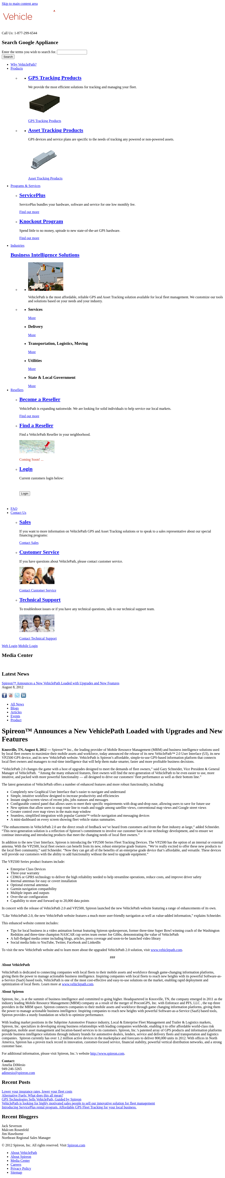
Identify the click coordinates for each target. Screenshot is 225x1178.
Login (26, 469)
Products (17, 68)
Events (15, 716)
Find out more (29, 212)
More (32, 318)
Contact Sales (29, 543)
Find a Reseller (36, 425)
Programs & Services (25, 186)
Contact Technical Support (38, 638)
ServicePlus (32, 195)
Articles (16, 712)
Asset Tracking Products (55, 130)
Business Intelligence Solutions (45, 255)
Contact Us (18, 512)
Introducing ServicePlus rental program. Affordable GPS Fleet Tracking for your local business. (69, 1107)
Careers (16, 1164)
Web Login (9, 646)
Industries (17, 245)
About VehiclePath (24, 1153)
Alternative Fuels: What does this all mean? (32, 1095)
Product (16, 720)
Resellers (17, 390)
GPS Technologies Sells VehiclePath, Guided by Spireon (41, 1099)
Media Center (20, 1160)
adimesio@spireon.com (18, 1073)
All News (17, 704)
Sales (25, 522)
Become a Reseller (39, 399)
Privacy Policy (21, 1168)
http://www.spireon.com (107, 1053)
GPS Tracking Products (55, 78)
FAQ (14, 509)
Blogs (15, 708)
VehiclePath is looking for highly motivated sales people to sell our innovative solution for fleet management (78, 1103)
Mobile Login (28, 646)
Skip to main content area (20, 3)
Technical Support (40, 599)
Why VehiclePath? (23, 64)
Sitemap (16, 1172)
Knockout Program (41, 221)
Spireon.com (76, 1145)
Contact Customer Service (37, 590)
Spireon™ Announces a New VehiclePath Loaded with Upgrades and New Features (60, 683)
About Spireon (21, 1156)
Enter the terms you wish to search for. (29, 52)
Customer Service (39, 552)
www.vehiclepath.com (166, 950)
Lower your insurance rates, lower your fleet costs (37, 1091)
